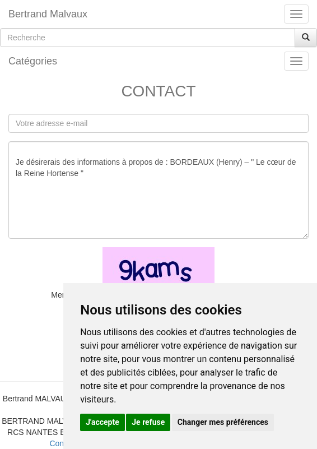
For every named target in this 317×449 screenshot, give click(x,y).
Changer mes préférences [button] (223, 422)
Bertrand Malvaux (47, 14)
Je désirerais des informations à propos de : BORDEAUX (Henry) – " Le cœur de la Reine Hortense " (158, 190)
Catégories (32, 61)
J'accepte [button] (102, 422)
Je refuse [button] (148, 422)
